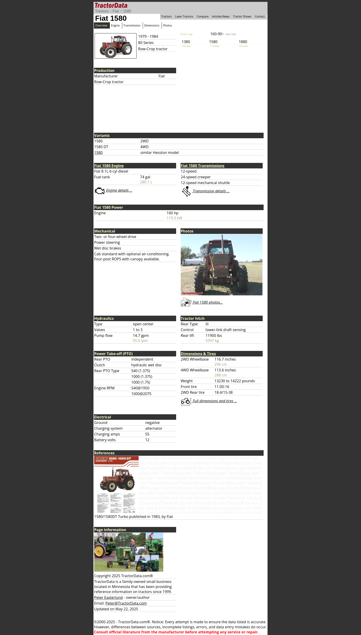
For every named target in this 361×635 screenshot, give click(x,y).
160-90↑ (223, 33)
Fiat (116, 11)
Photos (167, 25)
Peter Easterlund (108, 597)
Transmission (131, 25)
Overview (101, 25)
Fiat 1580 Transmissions (202, 165)
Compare (203, 16)
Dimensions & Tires (198, 353)
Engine (115, 25)
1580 (127, 11)
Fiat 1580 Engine (109, 165)
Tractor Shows (242, 16)
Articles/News (221, 16)
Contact (260, 16)
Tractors (101, 11)
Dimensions (151, 25)
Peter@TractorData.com (126, 603)
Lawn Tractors (184, 16)
